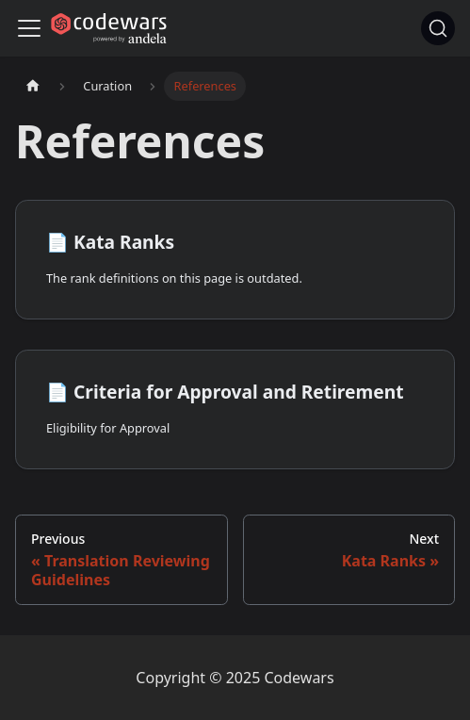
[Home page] (33, 86)
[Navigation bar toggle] (29, 28)
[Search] (438, 28)
